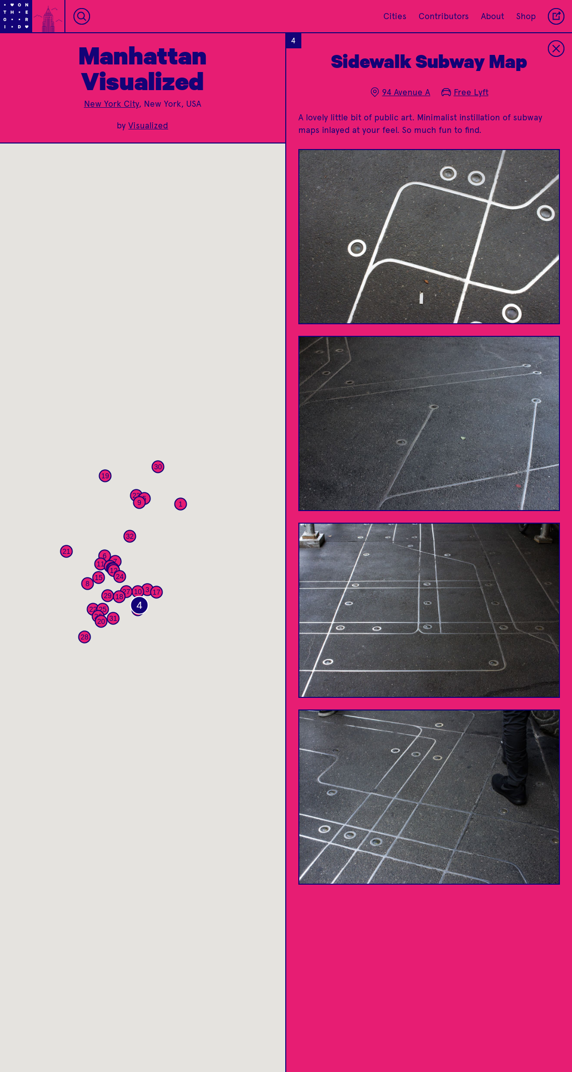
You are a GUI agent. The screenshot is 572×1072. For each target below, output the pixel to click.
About (492, 16)
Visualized (148, 125)
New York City (111, 104)
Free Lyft (464, 92)
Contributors (444, 16)
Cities (394, 16)
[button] (181, 504)
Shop (526, 16)
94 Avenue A (400, 92)
